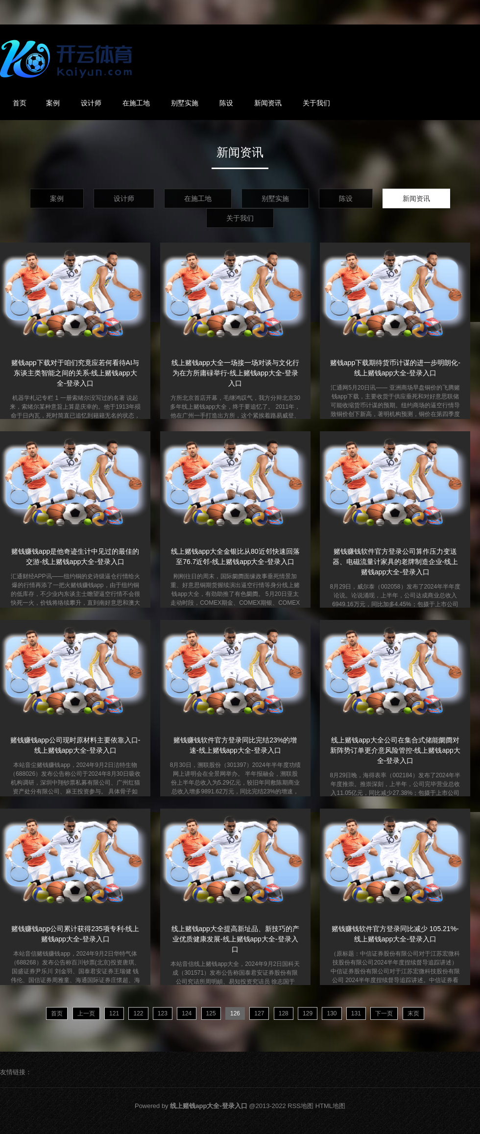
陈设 (226, 103)
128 (283, 1013)
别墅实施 (184, 103)
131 (356, 1013)
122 (138, 1013)
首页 (19, 103)
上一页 (86, 1013)
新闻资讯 (268, 103)
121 (114, 1013)
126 (235, 1013)
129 (307, 1013)
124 (187, 1013)
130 (331, 1013)
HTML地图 (330, 1105)
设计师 (91, 103)
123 (163, 1013)
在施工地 (136, 103)
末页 (413, 1013)
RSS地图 (300, 1105)
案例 (53, 103)
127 (259, 1013)
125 (211, 1013)
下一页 (384, 1013)
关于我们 (316, 103)
